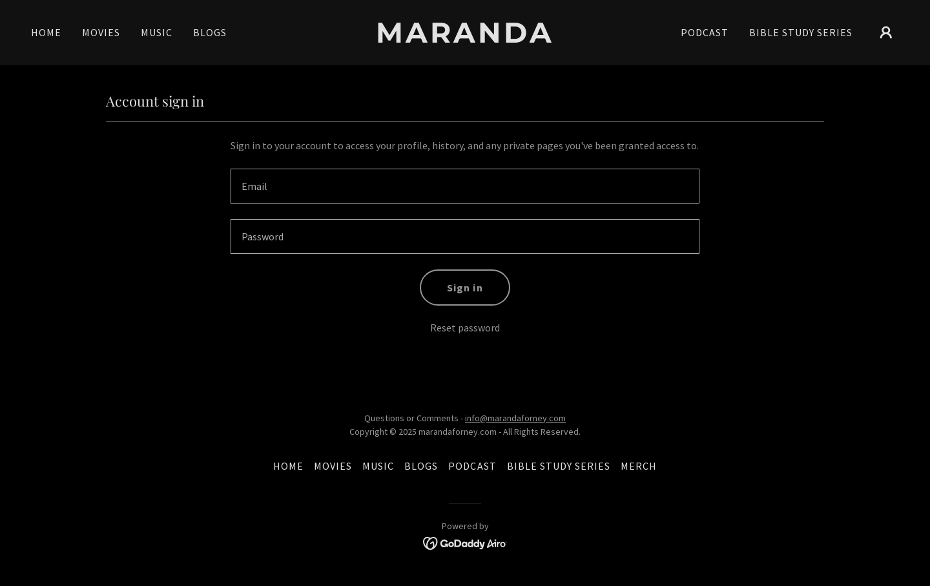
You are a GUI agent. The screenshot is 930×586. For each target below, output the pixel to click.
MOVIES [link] (101, 32)
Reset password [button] (465, 327)
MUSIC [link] (156, 32)
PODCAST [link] (704, 32)
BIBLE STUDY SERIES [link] (800, 32)
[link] (465, 38)
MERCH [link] (639, 465)
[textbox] (465, 186)
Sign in (464, 287)
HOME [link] (46, 32)
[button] (886, 32)
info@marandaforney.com (515, 418)
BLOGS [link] (210, 32)
